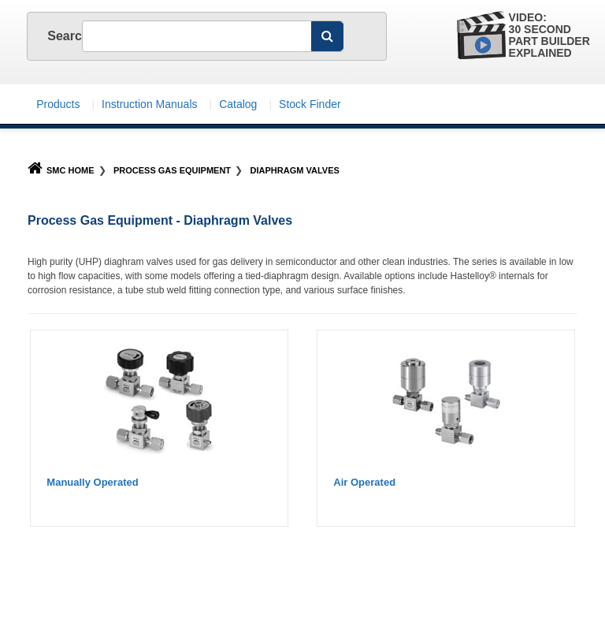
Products (58, 104)
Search (52, 36)
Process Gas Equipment (172, 170)
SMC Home (61, 170)
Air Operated (364, 482)
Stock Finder (310, 104)
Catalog (238, 104)
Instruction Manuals (149, 104)
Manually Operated (92, 482)
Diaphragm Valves (295, 170)
